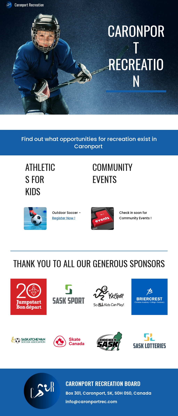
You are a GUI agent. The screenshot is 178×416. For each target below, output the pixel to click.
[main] (136, 57)
